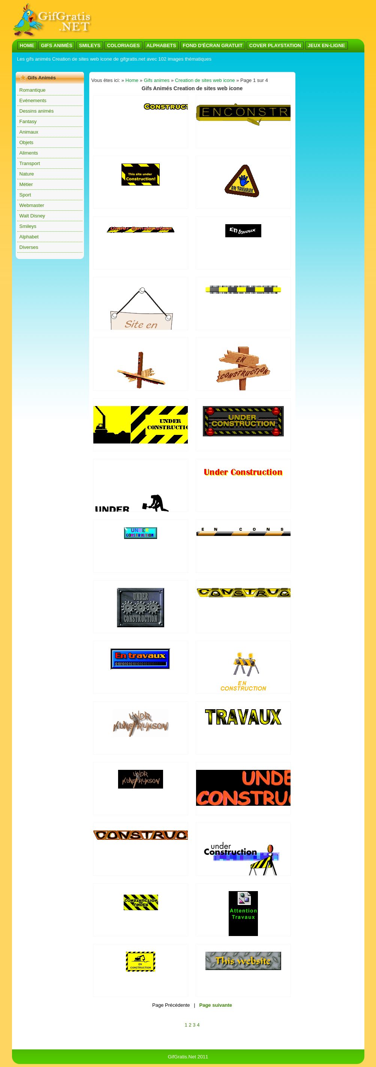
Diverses (29, 247)
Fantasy (28, 121)
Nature (26, 174)
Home (132, 80)
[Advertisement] (152, 67)
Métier (26, 184)
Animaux (29, 132)
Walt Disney (32, 216)
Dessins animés (36, 111)
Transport (29, 163)
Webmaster (31, 205)
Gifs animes (157, 80)
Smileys (28, 226)
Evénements (32, 100)
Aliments (28, 153)
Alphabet (29, 237)
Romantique (32, 90)
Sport (25, 195)
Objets (26, 142)
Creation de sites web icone (205, 80)
